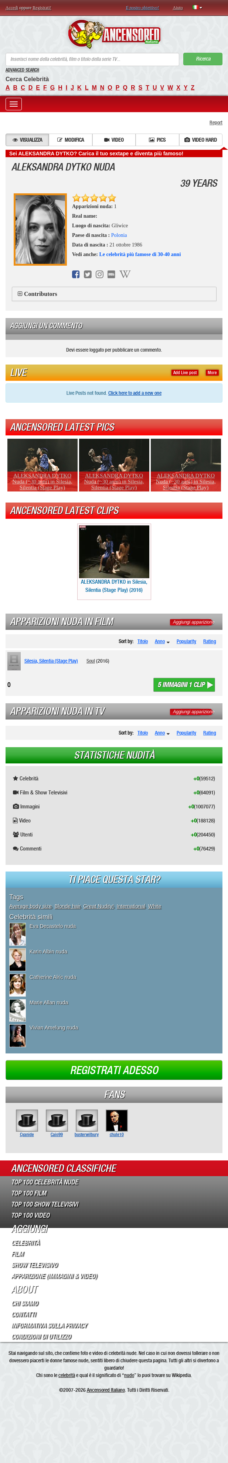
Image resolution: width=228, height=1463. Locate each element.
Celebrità (25, 1243)
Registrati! (42, 7)
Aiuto (178, 7)
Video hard (200, 140)
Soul (90, 661)
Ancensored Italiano (106, 1390)
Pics (157, 140)
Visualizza (27, 140)
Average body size (30, 906)
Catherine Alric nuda (53, 977)
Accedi (12, 7)
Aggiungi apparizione (193, 622)
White (154, 906)
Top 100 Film (28, 1193)
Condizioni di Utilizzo (41, 1336)
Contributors (40, 294)
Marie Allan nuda (49, 1002)
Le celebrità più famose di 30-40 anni (140, 254)
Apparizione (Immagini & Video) (54, 1276)
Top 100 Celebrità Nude (44, 1182)
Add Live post (185, 372)
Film (17, 1254)
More (212, 372)
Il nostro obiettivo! (142, 7)
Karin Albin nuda (48, 952)
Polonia (119, 235)
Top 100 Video (30, 1215)
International (131, 906)
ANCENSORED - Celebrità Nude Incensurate (114, 34)
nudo (129, 1375)
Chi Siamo (24, 1303)
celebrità (66, 1375)
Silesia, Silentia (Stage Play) (51, 661)
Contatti (23, 1314)
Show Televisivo (34, 1265)
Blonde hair (68, 906)
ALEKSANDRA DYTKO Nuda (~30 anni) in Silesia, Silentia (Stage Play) (42, 481)
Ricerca (203, 59)
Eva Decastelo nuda (53, 926)
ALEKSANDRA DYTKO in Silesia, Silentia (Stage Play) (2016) (114, 559)
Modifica (70, 140)
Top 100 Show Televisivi (44, 1204)
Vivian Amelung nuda (54, 1028)
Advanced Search (22, 70)
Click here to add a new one (134, 393)
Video (114, 140)
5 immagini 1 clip (180, 685)
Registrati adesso (114, 1070)
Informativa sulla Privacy (49, 1325)
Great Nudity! (99, 906)
